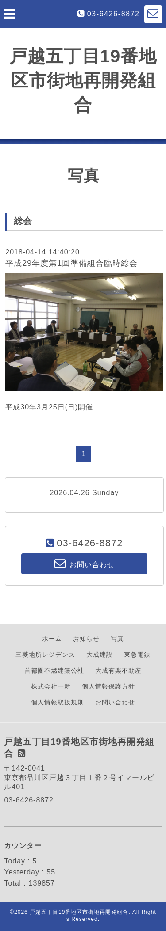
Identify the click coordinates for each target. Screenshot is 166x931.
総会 (23, 221)
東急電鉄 (137, 654)
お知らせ (86, 638)
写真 (117, 638)
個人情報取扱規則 (57, 702)
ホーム (52, 638)
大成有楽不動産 (118, 670)
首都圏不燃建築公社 (54, 670)
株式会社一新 (51, 686)
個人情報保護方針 (108, 686)
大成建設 (99, 654)
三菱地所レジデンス (45, 654)
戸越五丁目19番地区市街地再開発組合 (83, 80)
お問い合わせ (115, 702)
